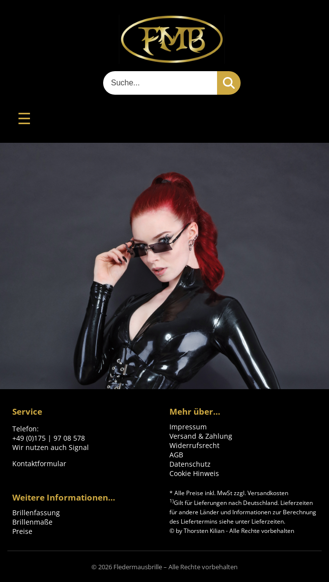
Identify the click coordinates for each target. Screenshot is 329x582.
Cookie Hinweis (194, 473)
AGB (176, 454)
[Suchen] (229, 83)
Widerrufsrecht (194, 445)
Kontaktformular (39, 463)
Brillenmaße (32, 522)
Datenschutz (190, 464)
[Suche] (160, 83)
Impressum (188, 426)
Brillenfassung (36, 512)
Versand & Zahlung (200, 436)
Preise (22, 531)
